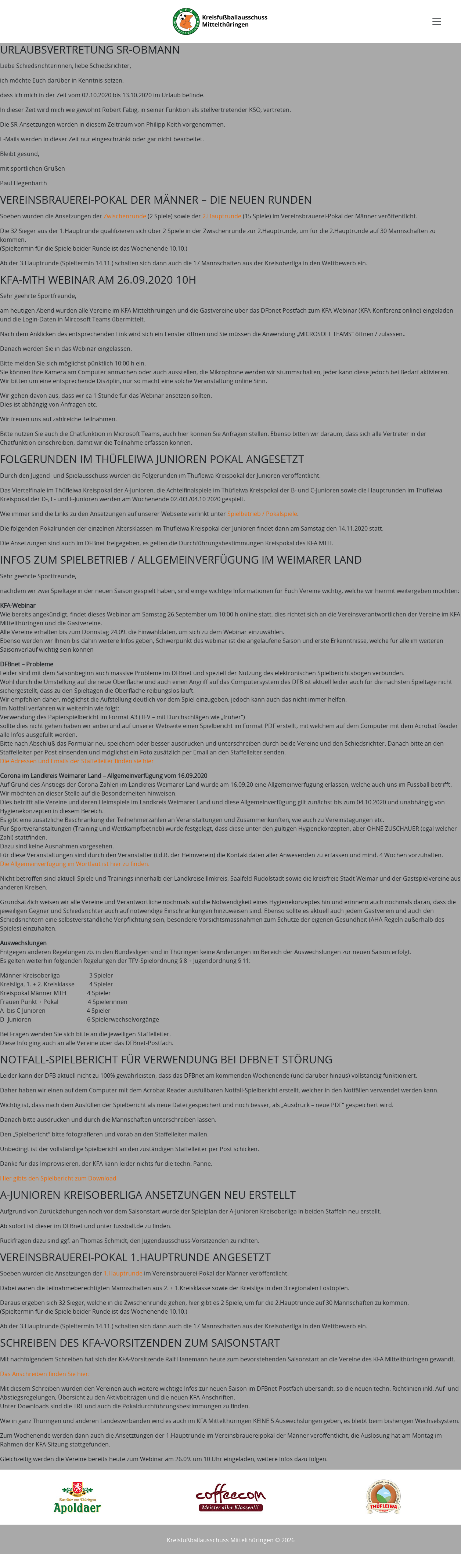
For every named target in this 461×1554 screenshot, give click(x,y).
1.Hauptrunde (123, 1273)
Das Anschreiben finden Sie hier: (45, 1374)
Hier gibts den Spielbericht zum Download (58, 1178)
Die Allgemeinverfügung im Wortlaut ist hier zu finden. (75, 864)
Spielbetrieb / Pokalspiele (262, 514)
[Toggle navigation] (437, 22)
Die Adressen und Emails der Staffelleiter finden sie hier (77, 761)
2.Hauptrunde (221, 216)
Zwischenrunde (125, 216)
